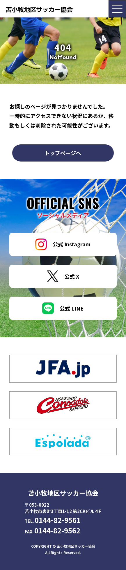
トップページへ (63, 153)
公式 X (63, 276)
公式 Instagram (62, 244)
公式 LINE (63, 308)
